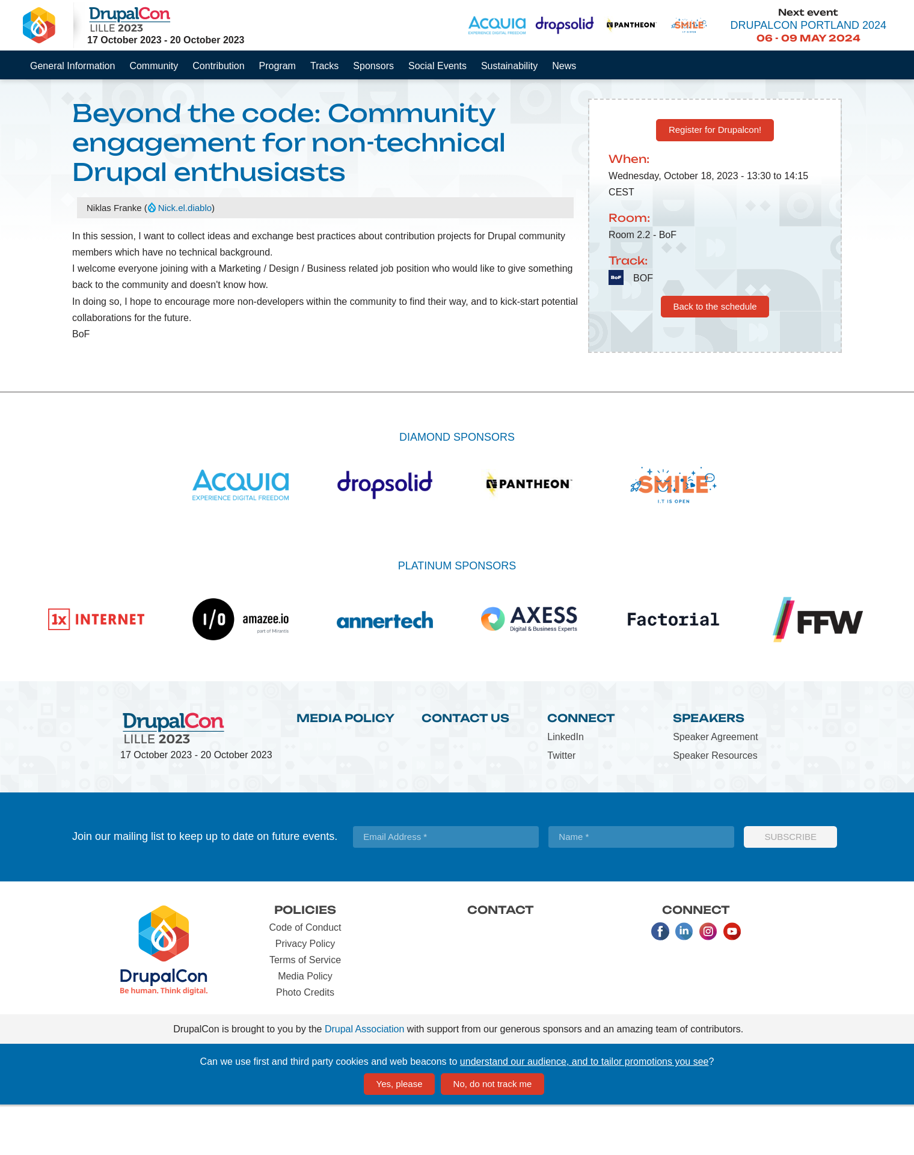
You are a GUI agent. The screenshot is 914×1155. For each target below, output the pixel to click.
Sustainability (509, 66)
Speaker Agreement (715, 787)
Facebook (660, 981)
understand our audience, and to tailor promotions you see (584, 1112)
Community (153, 66)
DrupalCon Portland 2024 (808, 25)
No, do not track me (492, 1134)
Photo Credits (305, 1042)
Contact (500, 960)
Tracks (324, 66)
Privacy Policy (305, 993)
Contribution (218, 66)
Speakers (708, 767)
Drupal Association (365, 1079)
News (564, 66)
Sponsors (373, 66)
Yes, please (399, 1134)
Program (277, 66)
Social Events (437, 66)
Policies (305, 960)
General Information (72, 66)
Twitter (561, 805)
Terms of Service (305, 1010)
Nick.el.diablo (185, 258)
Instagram (708, 981)
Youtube (732, 981)
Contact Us (465, 767)
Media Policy (345, 767)
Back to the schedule (714, 356)
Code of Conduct (305, 977)
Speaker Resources (715, 805)
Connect (581, 767)
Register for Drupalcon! (715, 179)
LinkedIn (565, 787)
